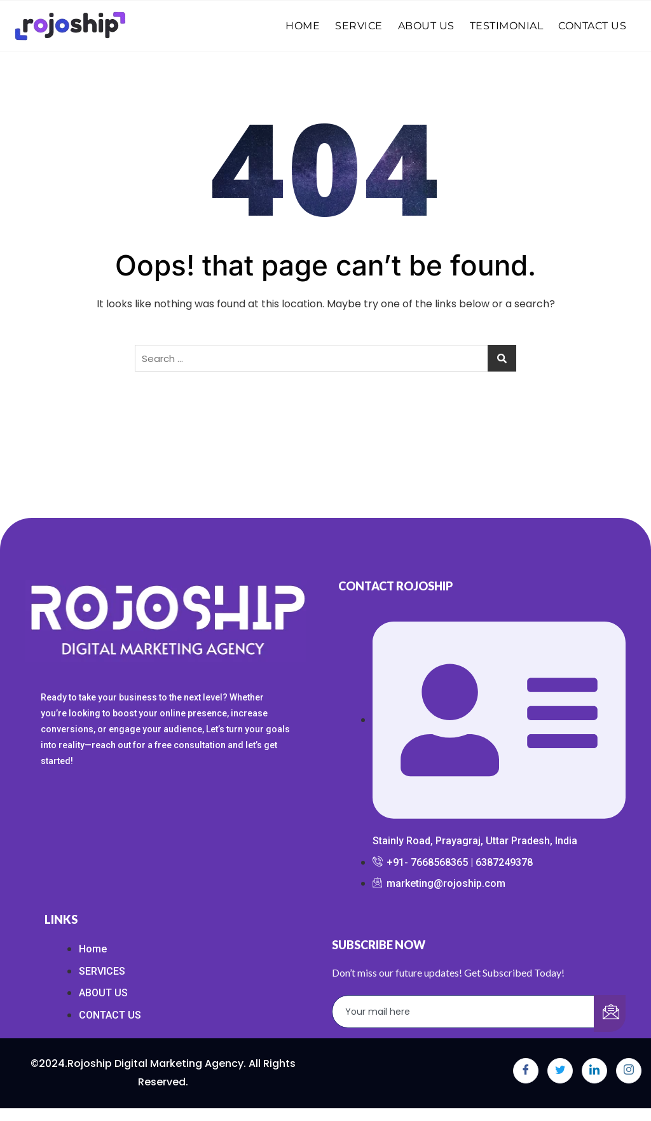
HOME (302, 26)
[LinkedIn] (594, 1070)
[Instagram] (628, 1070)
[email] (463, 1011)
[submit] (610, 1013)
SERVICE (359, 26)
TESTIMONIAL (507, 26)
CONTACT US (592, 26)
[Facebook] (525, 1070)
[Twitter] (560, 1070)
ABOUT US (426, 26)
